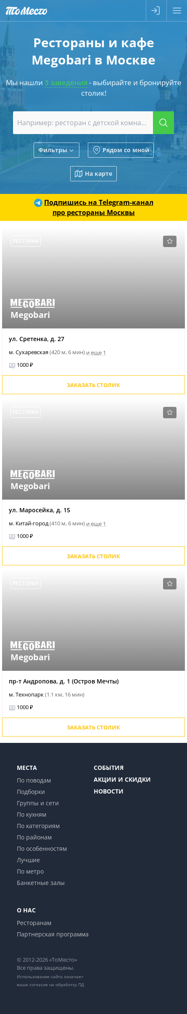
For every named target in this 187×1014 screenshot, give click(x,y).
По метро (30, 871)
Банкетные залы (41, 883)
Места (27, 768)
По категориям (38, 826)
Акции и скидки (122, 779)
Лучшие (28, 860)
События (109, 768)
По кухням (31, 814)
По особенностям (42, 849)
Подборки (31, 792)
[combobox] (93, 122)
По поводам (34, 780)
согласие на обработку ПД (56, 984)
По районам (34, 837)
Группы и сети (38, 803)
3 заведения (66, 82)
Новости (109, 791)
